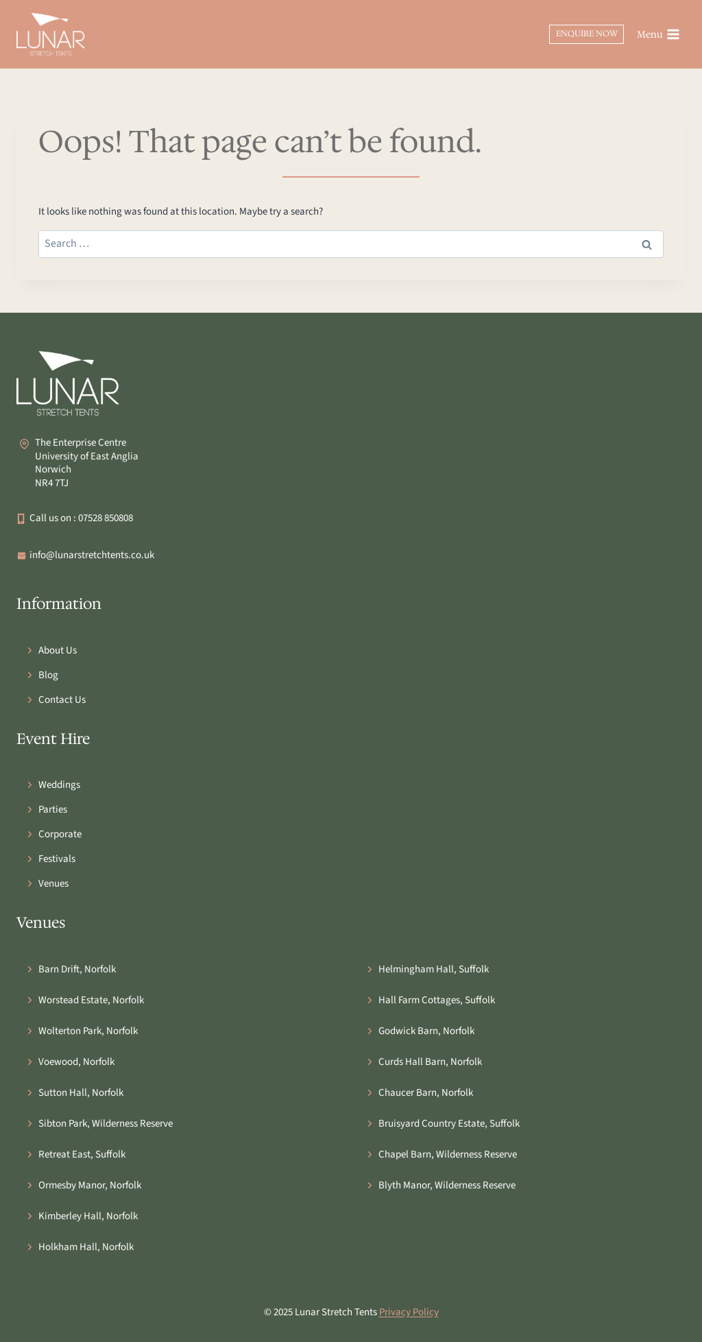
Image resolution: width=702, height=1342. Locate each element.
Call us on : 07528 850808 (81, 518)
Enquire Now (587, 33)
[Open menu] (658, 34)
